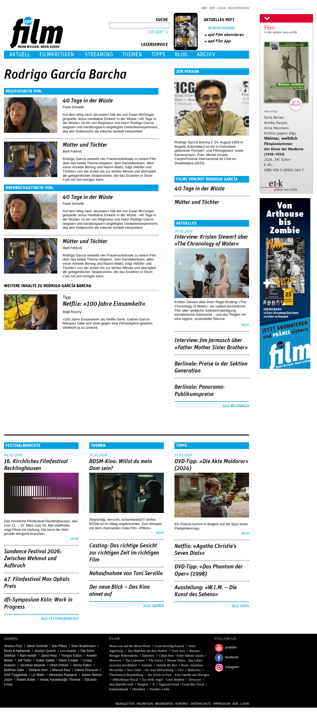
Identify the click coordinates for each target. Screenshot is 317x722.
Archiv (206, 54)
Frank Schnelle (73, 107)
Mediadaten (164, 703)
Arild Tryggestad (15, 675)
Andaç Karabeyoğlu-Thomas (60, 679)
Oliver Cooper (68, 660)
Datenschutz (200, 703)
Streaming (99, 54)
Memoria (115, 660)
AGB (235, 703)
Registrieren (238, 8)
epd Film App (219, 41)
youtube (231, 647)
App (212, 8)
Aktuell (19, 54)
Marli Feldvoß (72, 151)
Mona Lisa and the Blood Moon (129, 646)
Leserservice (154, 44)
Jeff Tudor (24, 660)
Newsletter (125, 703)
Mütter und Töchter (85, 145)
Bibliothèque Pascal (125, 679)
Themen (132, 54)
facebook (231, 657)
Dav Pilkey (59, 646)
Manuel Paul (61, 670)
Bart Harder (28, 655)
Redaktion (145, 703)
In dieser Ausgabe (221, 28)
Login (221, 8)
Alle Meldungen (235, 406)
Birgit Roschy (72, 312)
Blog (181, 54)
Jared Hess (49, 655)
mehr (245, 325)
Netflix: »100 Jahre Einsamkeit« (104, 304)
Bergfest (142, 684)
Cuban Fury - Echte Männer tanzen (181, 655)
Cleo (180, 670)
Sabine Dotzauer (86, 670)
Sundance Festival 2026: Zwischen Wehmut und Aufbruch (33, 559)
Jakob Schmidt (37, 646)
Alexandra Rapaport (63, 675)
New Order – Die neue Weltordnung (150, 670)
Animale (146, 665)
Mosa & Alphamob (17, 651)
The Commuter (135, 660)
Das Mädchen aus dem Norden (147, 651)
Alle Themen (153, 606)
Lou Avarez (68, 651)
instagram (232, 667)
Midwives (194, 670)
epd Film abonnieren (226, 35)
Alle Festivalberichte (60, 619)
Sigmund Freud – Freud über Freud (181, 684)
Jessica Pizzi (13, 646)
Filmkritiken (56, 54)
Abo (204, 8)
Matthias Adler (14, 670)
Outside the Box (166, 665)
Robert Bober (26, 679)
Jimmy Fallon (82, 665)
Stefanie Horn (38, 670)
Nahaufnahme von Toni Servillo (126, 573)
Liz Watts (37, 675)
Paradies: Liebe (159, 689)
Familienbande (118, 689)
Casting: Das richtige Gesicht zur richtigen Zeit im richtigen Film (124, 553)
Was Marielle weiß (121, 684)
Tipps (158, 54)
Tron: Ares (178, 651)
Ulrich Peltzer (59, 665)
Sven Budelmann (83, 646)
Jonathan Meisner (32, 665)
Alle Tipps (240, 606)
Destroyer (195, 679)
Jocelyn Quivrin (45, 651)
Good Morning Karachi (169, 646)
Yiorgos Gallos (71, 655)
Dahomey (148, 655)
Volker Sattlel (45, 660)
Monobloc (138, 689)
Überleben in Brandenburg (126, 675)
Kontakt (181, 703)
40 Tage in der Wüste (88, 101)
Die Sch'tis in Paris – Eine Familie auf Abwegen (178, 675)
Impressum (221, 703)
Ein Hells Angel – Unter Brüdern (163, 679)
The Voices (156, 660)
